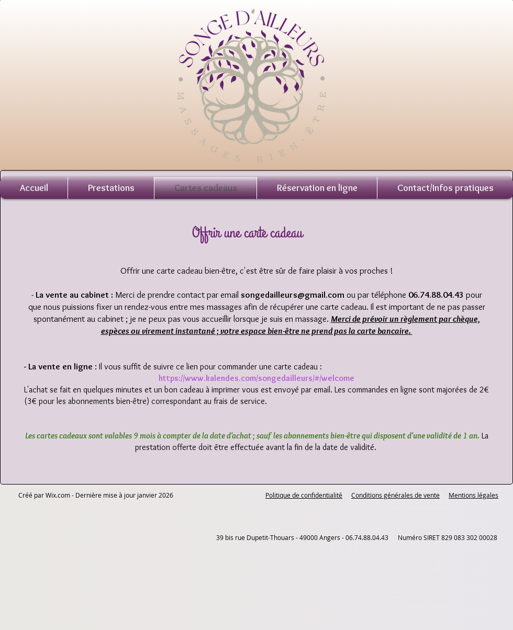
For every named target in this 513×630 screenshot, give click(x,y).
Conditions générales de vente (395, 495)
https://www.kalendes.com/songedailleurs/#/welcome (256, 378)
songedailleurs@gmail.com (292, 294)
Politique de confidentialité (303, 495)
